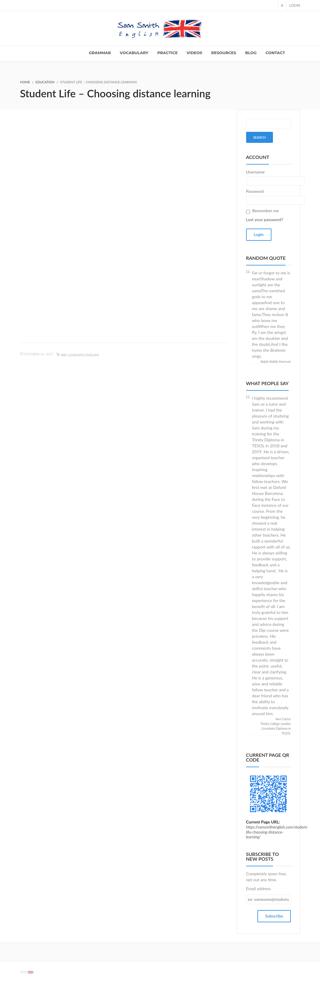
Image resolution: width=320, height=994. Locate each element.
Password (255, 191)
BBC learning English (80, 355)
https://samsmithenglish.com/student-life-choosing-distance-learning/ (277, 832)
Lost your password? (264, 219)
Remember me (265, 210)
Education (45, 82)
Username (255, 171)
